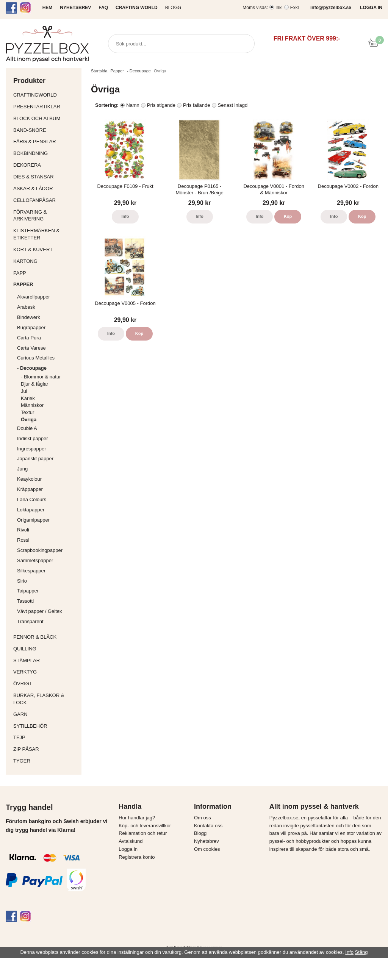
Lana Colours (31, 499)
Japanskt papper (47, 458)
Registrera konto (137, 857)
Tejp (45, 737)
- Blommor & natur (41, 377)
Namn (132, 105)
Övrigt (22, 683)
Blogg (173, 7)
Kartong (45, 261)
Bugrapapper (31, 327)
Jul (24, 391)
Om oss (202, 817)
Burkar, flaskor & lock (45, 698)
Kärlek (28, 398)
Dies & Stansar (45, 177)
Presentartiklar (45, 106)
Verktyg (45, 672)
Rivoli (47, 530)
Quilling (45, 649)
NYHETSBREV (75, 7)
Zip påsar (26, 749)
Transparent (47, 621)
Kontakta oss (208, 825)
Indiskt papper (47, 438)
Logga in (128, 849)
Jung (22, 469)
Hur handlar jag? (137, 817)
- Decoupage (47, 368)
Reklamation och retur (143, 833)
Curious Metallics (36, 358)
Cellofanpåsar (34, 200)
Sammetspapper (47, 560)
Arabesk (26, 307)
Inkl (279, 7)
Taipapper (47, 591)
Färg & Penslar (45, 141)
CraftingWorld (45, 95)
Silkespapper (47, 571)
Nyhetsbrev (206, 841)
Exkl (294, 7)
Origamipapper (33, 520)
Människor (32, 405)
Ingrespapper (31, 449)
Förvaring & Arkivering (45, 215)
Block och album (45, 118)
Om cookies (207, 849)
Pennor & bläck (45, 637)
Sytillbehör (45, 726)
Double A (27, 428)
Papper (45, 284)
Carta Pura (29, 338)
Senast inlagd (233, 105)
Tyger (45, 761)
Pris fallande (196, 105)
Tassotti (47, 601)
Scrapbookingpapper (47, 550)
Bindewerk (28, 317)
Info (125, 216)
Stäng (361, 952)
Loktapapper (47, 510)
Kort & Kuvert (45, 249)
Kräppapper (47, 489)
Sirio (22, 581)
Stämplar (45, 660)
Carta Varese (31, 348)
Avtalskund (130, 841)
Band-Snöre (45, 130)
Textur (27, 412)
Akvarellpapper (47, 297)
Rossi (47, 540)
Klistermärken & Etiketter (45, 234)
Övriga (28, 419)
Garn (45, 714)
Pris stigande (161, 105)
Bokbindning (45, 153)
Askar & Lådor (33, 188)
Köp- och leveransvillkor (145, 825)
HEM (47, 7)
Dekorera (45, 165)
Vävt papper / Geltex (39, 611)
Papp (45, 273)
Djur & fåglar (34, 384)
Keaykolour (29, 479)
